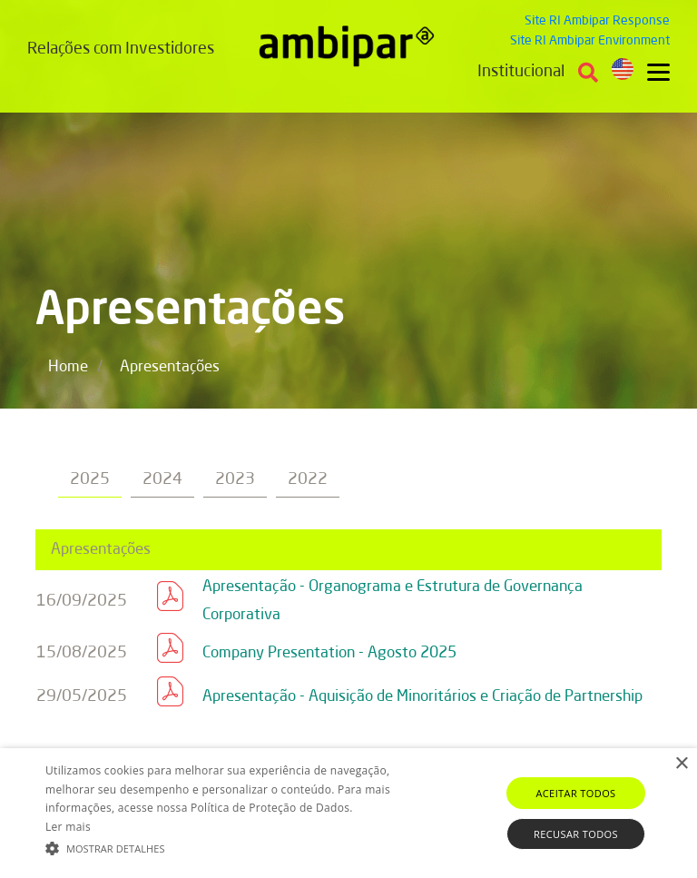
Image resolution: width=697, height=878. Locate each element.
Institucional (520, 72)
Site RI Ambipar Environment (590, 41)
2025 (90, 479)
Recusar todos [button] (576, 834)
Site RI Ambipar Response (597, 21)
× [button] (681, 764)
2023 (235, 479)
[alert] (348, 813)
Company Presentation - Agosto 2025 (329, 653)
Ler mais (68, 826)
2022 (308, 479)
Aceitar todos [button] (575, 793)
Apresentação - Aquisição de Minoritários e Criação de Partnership (422, 697)
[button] (242, 847)
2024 (162, 479)
